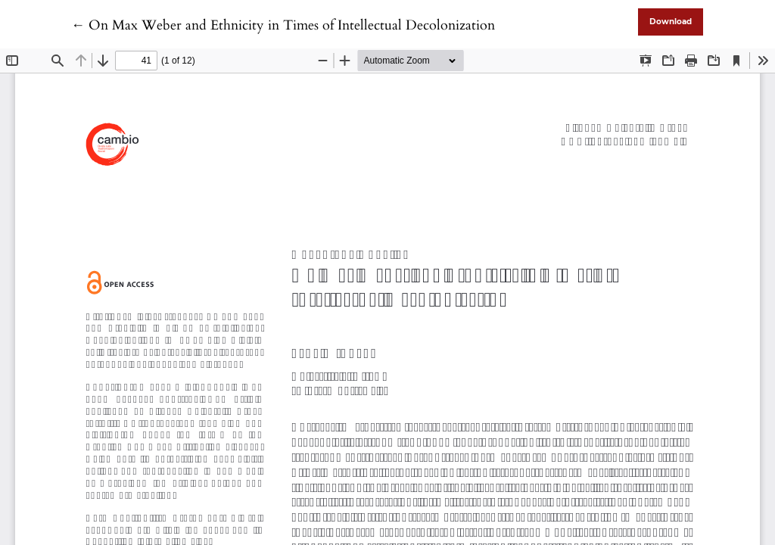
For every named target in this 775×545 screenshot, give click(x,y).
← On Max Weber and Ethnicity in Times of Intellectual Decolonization (283, 25)
